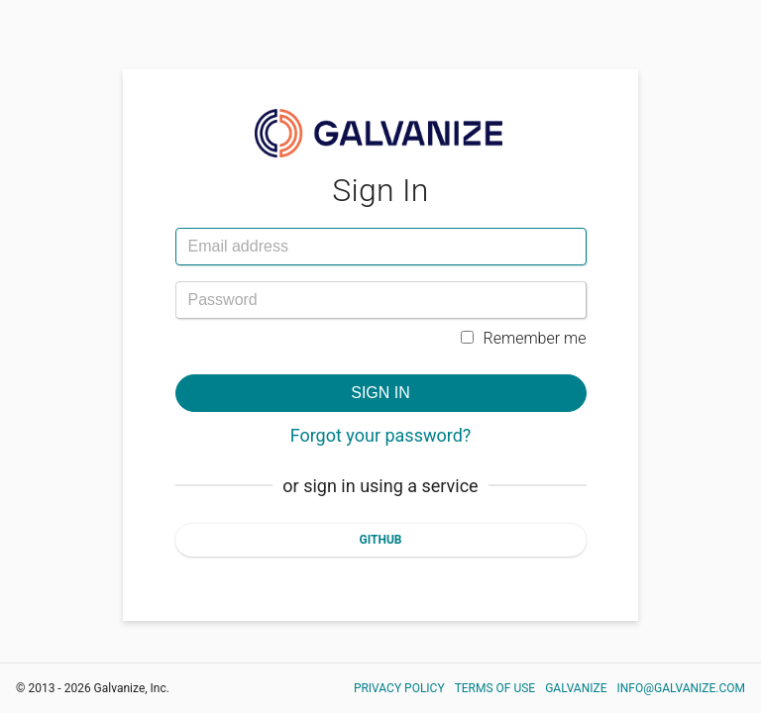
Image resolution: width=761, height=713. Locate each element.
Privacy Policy (399, 688)
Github (381, 540)
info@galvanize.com (681, 688)
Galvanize (575, 688)
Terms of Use (495, 688)
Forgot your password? (381, 435)
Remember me (524, 338)
